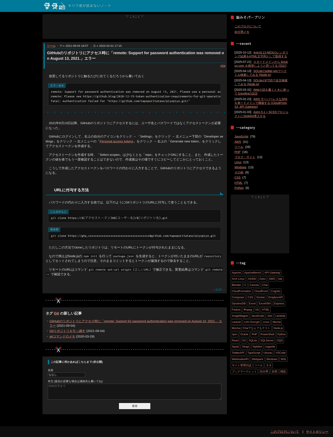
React (235, 340)
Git (56, 313)
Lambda (280, 315)
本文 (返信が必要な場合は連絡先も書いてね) (75, 381)
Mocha (277, 321)
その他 (238, 172)
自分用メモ (241, 32)
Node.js (278, 328)
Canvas (254, 285)
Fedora (236, 309)
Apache (236, 272)
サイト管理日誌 (241, 365)
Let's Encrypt (252, 321)
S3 (244, 340)
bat (280, 278)
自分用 (264, 371)
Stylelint (257, 346)
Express (279, 303)
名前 (50, 370)
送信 (134, 405)
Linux (237, 162)
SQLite (253, 340)
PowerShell (267, 334)
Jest (269, 315)
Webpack (257, 359)
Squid (235, 346)
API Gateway (272, 272)
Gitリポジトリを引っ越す (67, 331)
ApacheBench (252, 272)
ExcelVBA (265, 303)
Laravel (236, 321)
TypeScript (253, 352)
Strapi (245, 346)
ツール (51, 45)
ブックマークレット (244, 371)
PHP (237, 152)
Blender (236, 285)
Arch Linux (238, 278)
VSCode (280, 352)
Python (239, 188)
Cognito (275, 291)
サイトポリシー (317, 431)
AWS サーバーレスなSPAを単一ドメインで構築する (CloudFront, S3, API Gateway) (260, 102)
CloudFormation (241, 291)
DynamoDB (239, 303)
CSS (237, 177)
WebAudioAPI (240, 359)
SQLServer (267, 340)
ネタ (269, 365)
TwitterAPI (238, 352)
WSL (284, 359)
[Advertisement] (135, 28)
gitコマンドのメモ (62, 336)
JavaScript (241, 136)
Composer (238, 297)
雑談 (283, 371)
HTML (238, 182)
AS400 (252, 278)
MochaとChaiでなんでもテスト (251, 328)
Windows (240, 167)
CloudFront (261, 291)
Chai (265, 285)
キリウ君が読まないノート (77, 6)
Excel (252, 303)
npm (234, 334)
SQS (280, 340)
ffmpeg (248, 309)
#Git (222, 65)
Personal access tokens (116, 141)
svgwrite (270, 346)
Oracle (244, 334)
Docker (261, 297)
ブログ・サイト (244, 157)
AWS (237, 141)
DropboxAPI (275, 297)
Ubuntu (268, 352)
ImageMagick (240, 315)
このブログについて (247, 26)
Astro (262, 278)
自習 (274, 371)
